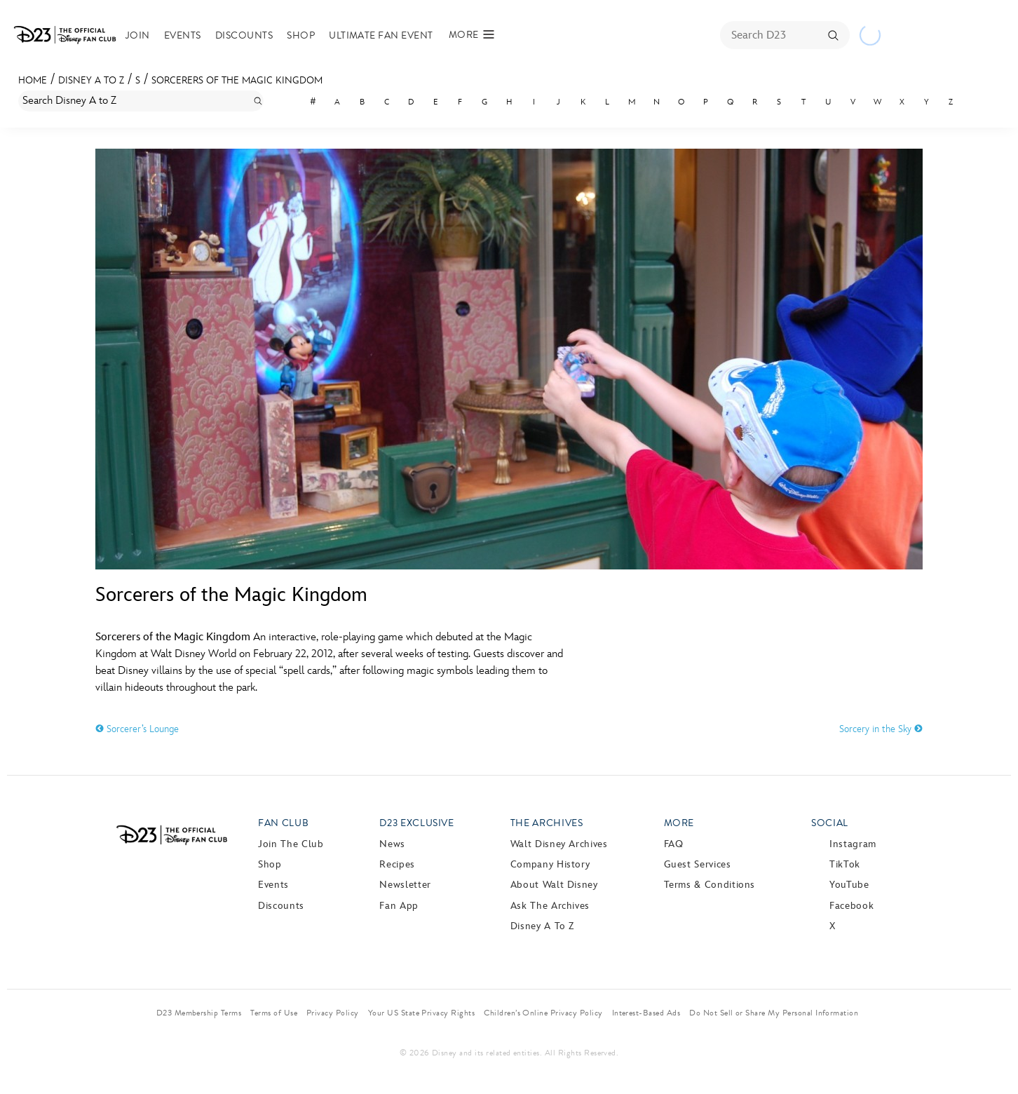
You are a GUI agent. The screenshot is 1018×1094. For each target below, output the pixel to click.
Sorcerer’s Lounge (137, 729)
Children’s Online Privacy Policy (543, 1012)
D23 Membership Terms (199, 1012)
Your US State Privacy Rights (421, 1012)
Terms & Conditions (710, 885)
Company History (550, 864)
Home (32, 80)
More (679, 823)
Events (192, 35)
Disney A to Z (91, 80)
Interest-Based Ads (646, 1012)
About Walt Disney (554, 885)
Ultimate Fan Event (391, 35)
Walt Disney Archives (559, 844)
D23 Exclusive (416, 823)
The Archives (546, 823)
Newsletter (404, 885)
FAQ (674, 844)
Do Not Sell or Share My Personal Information (773, 1012)
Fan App (398, 906)
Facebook (851, 906)
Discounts (254, 35)
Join (147, 35)
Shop (311, 35)
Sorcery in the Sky (881, 729)
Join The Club (290, 844)
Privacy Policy (332, 1012)
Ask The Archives (550, 906)
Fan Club (283, 823)
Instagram (852, 844)
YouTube (849, 885)
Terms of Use (273, 1012)
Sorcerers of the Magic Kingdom (237, 80)
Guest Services (697, 864)
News (392, 844)
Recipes (396, 864)
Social (829, 823)
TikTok (844, 864)
